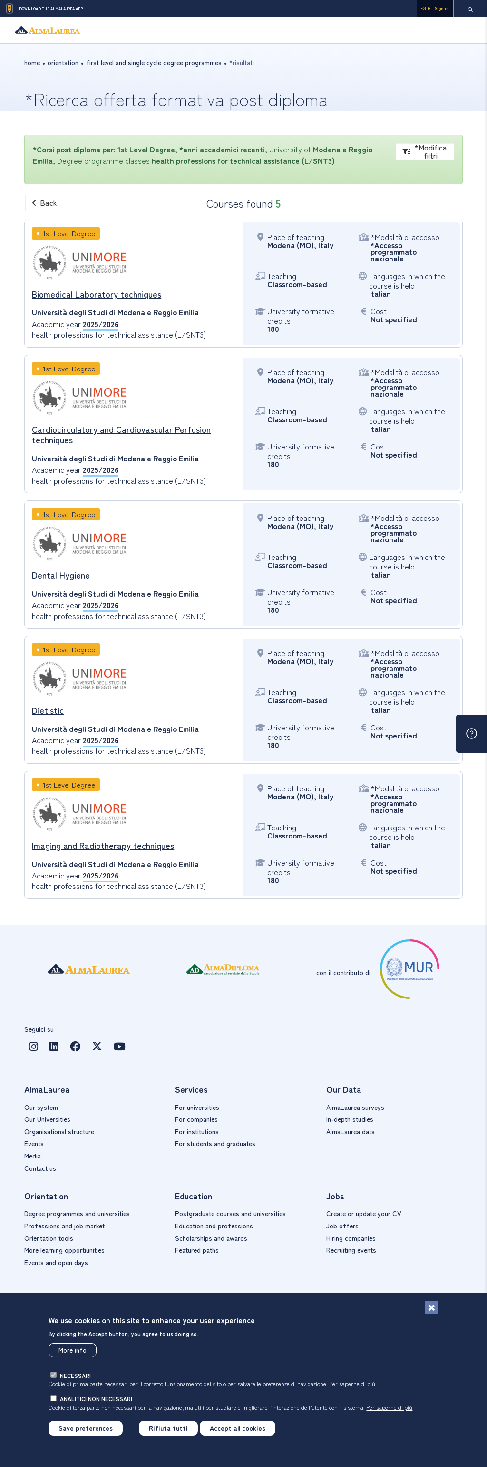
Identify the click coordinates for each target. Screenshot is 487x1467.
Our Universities (47, 1119)
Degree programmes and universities (77, 1213)
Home (32, 62)
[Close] (431, 1307)
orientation (63, 62)
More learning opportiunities (64, 1250)
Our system (41, 1107)
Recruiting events (351, 1250)
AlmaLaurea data (350, 1131)
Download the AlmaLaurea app (44, 8)
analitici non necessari (96, 1399)
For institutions (197, 1131)
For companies (196, 1119)
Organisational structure (59, 1131)
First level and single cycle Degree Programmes (154, 62)
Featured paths (197, 1250)
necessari (75, 1375)
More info (72, 1350)
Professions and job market (64, 1225)
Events (34, 1143)
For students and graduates (215, 1143)
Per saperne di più (352, 1383)
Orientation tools (48, 1238)
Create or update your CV (363, 1213)
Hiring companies (351, 1238)
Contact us (40, 1168)
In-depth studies (349, 1119)
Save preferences (85, 1428)
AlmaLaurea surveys (355, 1107)
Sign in (434, 8)
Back (44, 202)
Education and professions (214, 1225)
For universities (197, 1107)
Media (32, 1155)
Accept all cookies (237, 1428)
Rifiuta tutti (168, 1428)
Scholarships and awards (211, 1238)
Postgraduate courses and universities (230, 1213)
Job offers (342, 1225)
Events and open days (56, 1262)
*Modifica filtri (425, 151)
